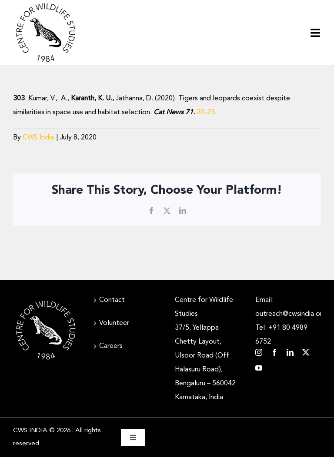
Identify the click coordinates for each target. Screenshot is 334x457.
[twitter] (305, 352)
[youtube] (258, 367)
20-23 (206, 112)
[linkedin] (290, 352)
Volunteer (114, 323)
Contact (112, 300)
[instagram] (258, 352)
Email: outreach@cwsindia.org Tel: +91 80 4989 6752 (288, 321)
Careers (111, 346)
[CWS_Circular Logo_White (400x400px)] (46, 301)
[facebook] (274, 352)
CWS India (38, 137)
